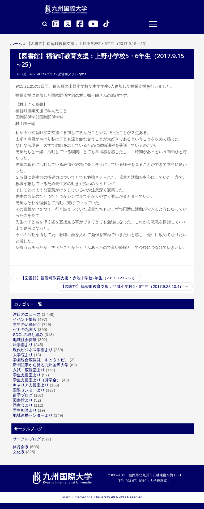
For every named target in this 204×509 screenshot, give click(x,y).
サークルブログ (27, 439)
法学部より (23, 344)
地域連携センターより (33, 415)
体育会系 (21, 446)
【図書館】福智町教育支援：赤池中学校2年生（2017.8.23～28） (76, 278)
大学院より (23, 354)
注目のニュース (27, 314)
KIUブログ (48, 74)
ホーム (16, 43)
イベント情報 (25, 319)
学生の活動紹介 (27, 324)
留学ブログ (23, 395)
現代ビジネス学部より (33, 349)
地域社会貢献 (25, 339)
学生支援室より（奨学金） (37, 380)
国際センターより (29, 390)
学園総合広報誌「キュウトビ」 (41, 359)
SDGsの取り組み (28, 334)
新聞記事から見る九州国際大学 (41, 365)
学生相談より (25, 410)
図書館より (66, 74)
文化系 (19, 451)
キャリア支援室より (31, 385)
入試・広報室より (29, 370)
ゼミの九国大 (25, 329)
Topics (81, 74)
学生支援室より (27, 375)
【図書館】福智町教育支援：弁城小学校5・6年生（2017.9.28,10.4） (125, 286)
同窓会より (23, 405)
